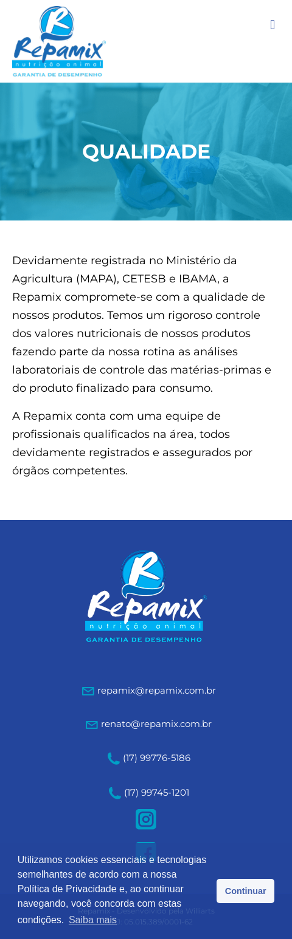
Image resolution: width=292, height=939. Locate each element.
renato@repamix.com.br (156, 723)
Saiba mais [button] (93, 920)
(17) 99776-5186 (149, 757)
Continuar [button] (245, 891)
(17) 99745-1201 (149, 792)
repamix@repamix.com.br (156, 690)
